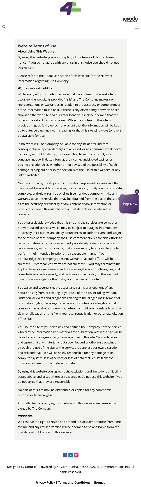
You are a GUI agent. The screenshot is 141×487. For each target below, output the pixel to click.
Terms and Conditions (74, 482)
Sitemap (99, 482)
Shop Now (129, 204)
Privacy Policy (45, 482)
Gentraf (30, 467)
